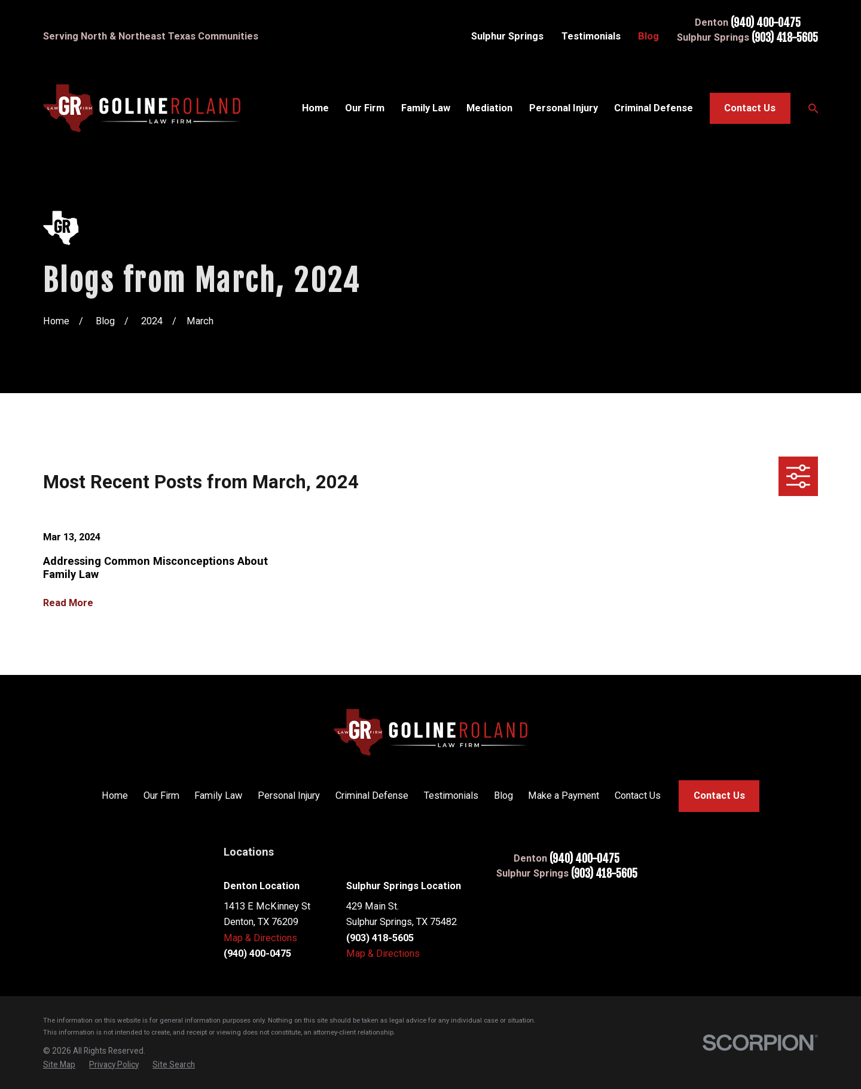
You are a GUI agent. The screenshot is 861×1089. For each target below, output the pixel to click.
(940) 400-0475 (766, 23)
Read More (68, 603)
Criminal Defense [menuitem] (653, 108)
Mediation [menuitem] (489, 108)
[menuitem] (59, 1065)
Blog (648, 36)
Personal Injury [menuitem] (563, 108)
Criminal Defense (371, 795)
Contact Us (749, 108)
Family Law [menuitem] (425, 108)
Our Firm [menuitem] (364, 108)
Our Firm (161, 795)
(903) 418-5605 (785, 38)
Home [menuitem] (315, 108)
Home (115, 795)
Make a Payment (563, 795)
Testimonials (591, 36)
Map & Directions (260, 938)
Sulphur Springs (507, 36)
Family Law (218, 795)
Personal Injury (289, 795)
